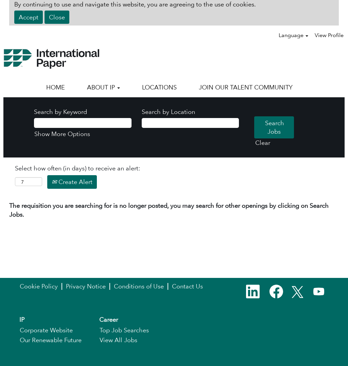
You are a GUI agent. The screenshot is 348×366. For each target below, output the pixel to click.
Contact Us (187, 286)
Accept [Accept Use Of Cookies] (28, 17)
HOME (55, 87)
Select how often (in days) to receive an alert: (77, 168)
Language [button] (293, 35)
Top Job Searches (124, 330)
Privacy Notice (86, 286)
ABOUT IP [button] (103, 87)
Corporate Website (46, 330)
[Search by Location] (190, 123)
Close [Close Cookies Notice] (57, 17)
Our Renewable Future (51, 340)
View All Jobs (118, 340)
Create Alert (72, 181)
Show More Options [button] (62, 133)
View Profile (329, 35)
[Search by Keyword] (83, 123)
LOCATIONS (159, 87)
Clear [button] (262, 142)
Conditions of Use (139, 286)
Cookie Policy (39, 286)
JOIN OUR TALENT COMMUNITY (246, 87)
